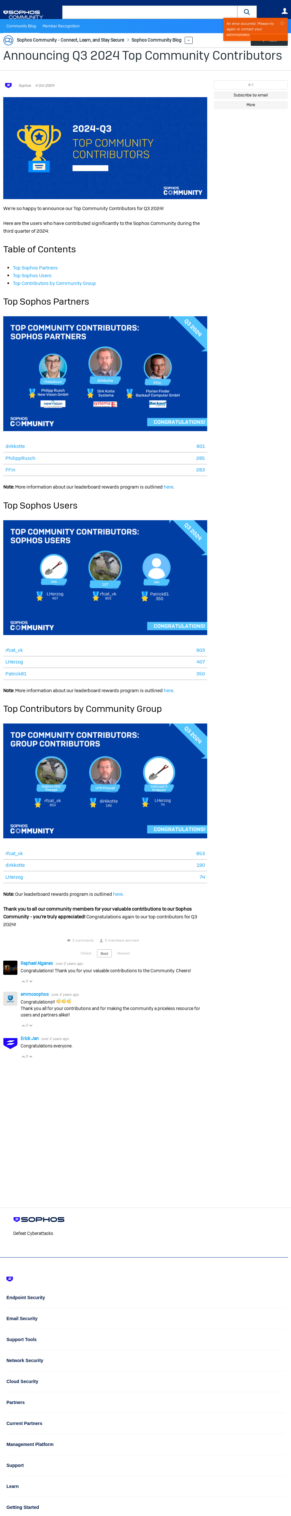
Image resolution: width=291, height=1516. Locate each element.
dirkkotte (15, 446)
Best (104, 953)
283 (200, 470)
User (284, 11)
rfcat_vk (14, 650)
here (168, 487)
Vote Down (30, 981)
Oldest (86, 953)
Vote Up (23, 981)
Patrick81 (15, 674)
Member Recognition (61, 26)
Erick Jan (30, 1038)
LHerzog (14, 662)
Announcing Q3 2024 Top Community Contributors (142, 55)
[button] (247, 12)
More (189, 40)
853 (200, 853)
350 (200, 674)
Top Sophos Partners (35, 268)
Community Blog (21, 26)
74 (202, 877)
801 (201, 446)
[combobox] (150, 12)
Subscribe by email (251, 95)
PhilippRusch (20, 458)
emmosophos (35, 994)
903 (200, 650)
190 (201, 865)
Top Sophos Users (32, 275)
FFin (10, 470)
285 (200, 458)
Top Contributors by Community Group (54, 283)
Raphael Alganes (37, 963)
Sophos (24, 85)
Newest (123, 953)
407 (201, 662)
